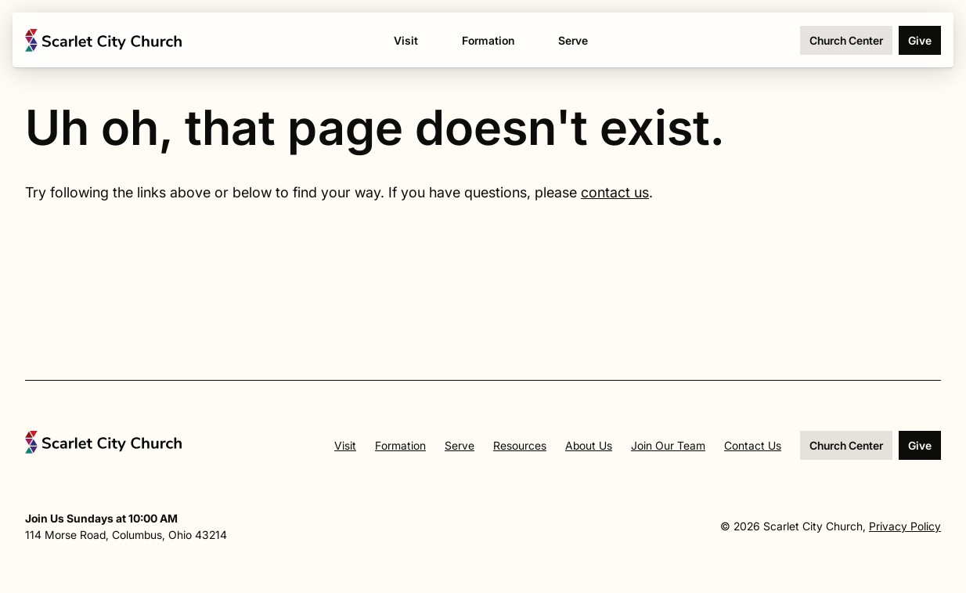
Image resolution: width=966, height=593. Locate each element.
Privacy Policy (905, 526)
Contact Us (752, 445)
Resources (519, 445)
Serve (459, 445)
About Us (588, 445)
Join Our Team (668, 445)
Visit (345, 445)
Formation (400, 445)
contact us (615, 192)
